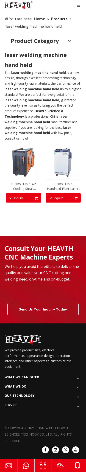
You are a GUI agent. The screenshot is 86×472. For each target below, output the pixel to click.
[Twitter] (65, 449)
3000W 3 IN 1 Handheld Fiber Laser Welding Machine (62, 186)
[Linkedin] (55, 449)
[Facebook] (45, 449)
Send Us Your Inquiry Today (43, 309)
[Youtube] (75, 449)
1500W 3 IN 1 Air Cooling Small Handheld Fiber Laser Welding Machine (23, 186)
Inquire (15, 198)
